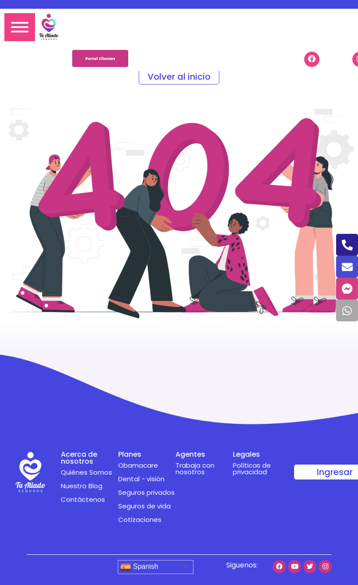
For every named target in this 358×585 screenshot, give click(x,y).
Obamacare (138, 465)
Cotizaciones (139, 519)
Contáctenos (83, 499)
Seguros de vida (144, 506)
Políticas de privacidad (252, 468)
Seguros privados (146, 492)
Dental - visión (141, 478)
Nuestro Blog (81, 485)
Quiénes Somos (86, 472)
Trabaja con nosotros (194, 468)
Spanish (139, 567)
